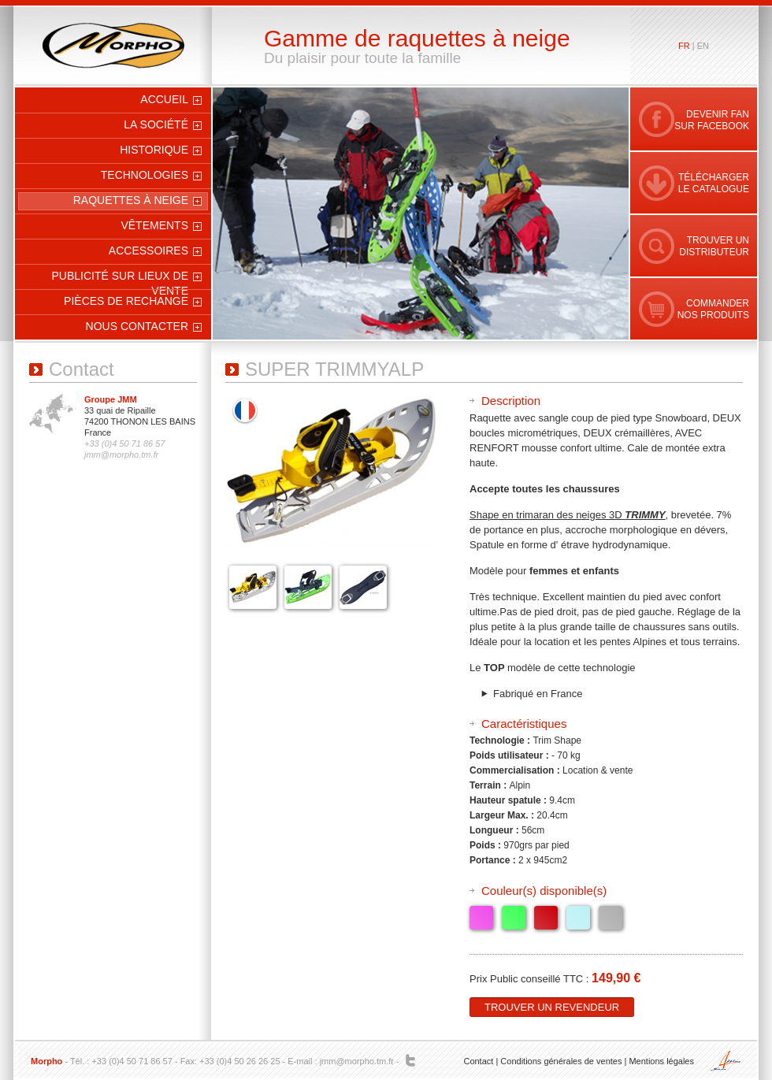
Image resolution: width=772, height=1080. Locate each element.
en (703, 45)
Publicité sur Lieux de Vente (120, 278)
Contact (478, 1061)
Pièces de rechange (126, 301)
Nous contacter (137, 326)
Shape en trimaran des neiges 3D (568, 515)
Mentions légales (661, 1061)
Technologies (144, 175)
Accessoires (148, 250)
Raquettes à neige (130, 200)
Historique (154, 149)
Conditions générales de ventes (561, 1061)
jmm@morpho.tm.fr (357, 1061)
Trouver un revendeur (551, 1007)
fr (684, 45)
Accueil (164, 99)
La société (156, 124)
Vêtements (154, 225)
